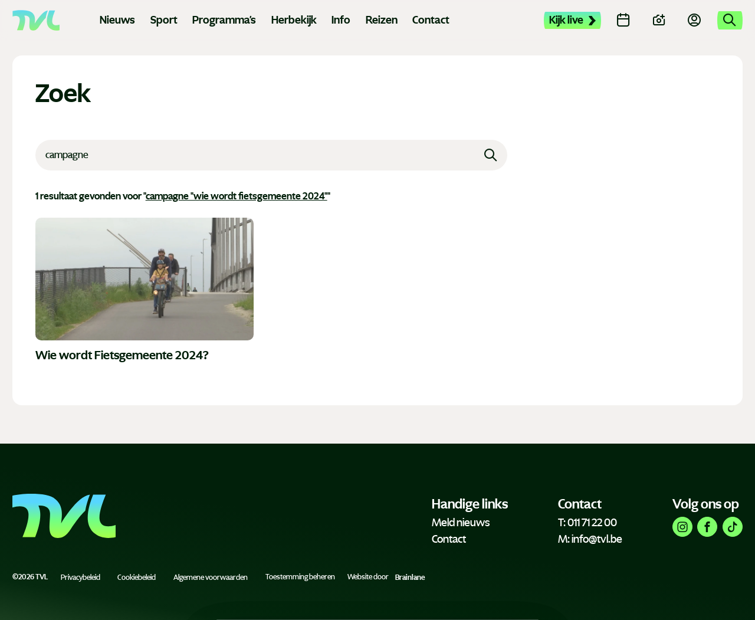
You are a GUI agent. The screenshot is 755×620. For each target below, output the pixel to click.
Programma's (224, 20)
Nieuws (117, 20)
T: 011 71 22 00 (587, 523)
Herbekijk (294, 20)
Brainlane (410, 577)
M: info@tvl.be (590, 539)
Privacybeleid (80, 577)
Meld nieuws (461, 523)
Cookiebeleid (136, 577)
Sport (164, 20)
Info (340, 20)
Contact (430, 20)
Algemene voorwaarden (210, 577)
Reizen (382, 20)
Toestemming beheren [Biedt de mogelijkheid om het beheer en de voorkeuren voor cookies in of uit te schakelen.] (300, 577)
